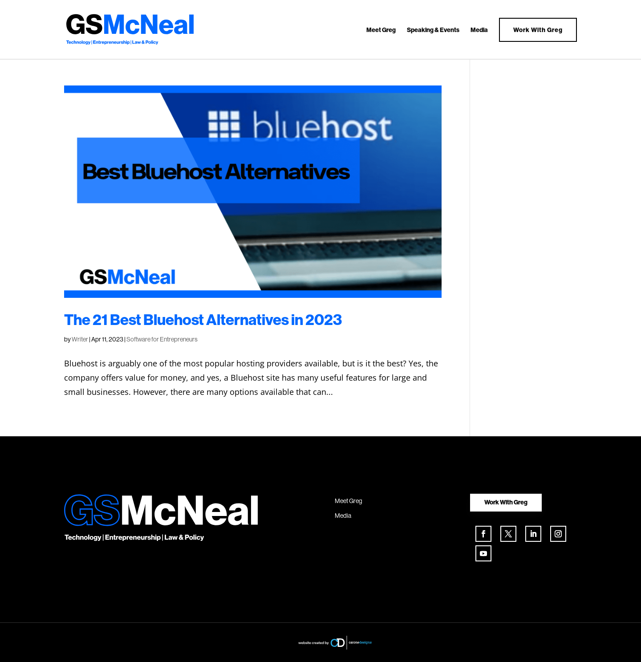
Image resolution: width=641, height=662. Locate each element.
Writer (80, 339)
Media (479, 30)
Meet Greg (381, 30)
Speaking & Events (433, 30)
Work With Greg (538, 30)
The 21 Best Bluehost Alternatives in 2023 (203, 319)
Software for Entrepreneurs (162, 339)
